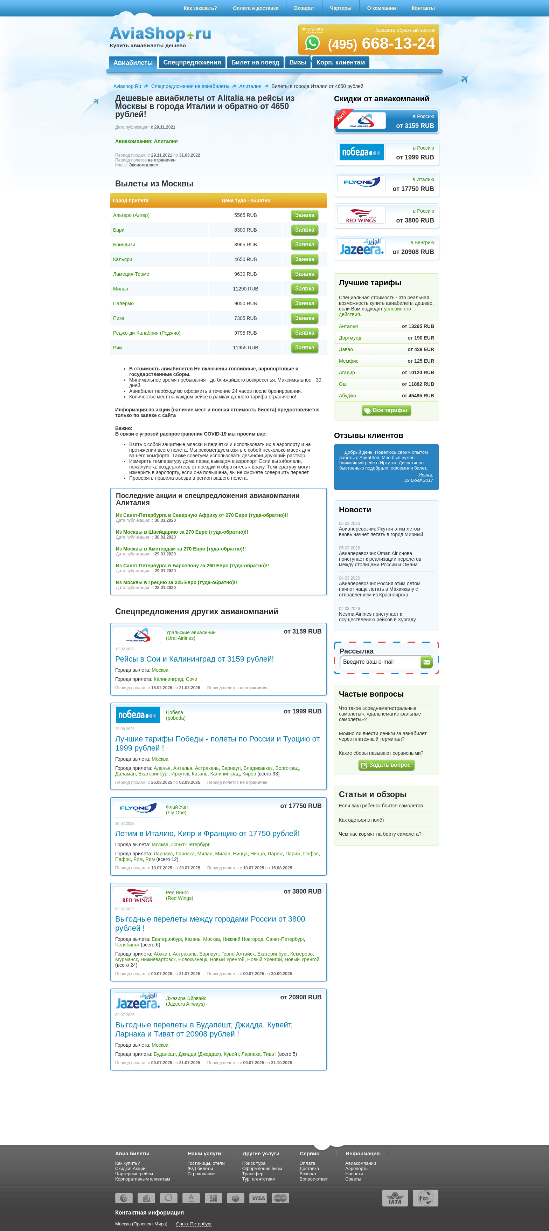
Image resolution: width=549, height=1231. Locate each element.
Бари (119, 230)
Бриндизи (124, 244)
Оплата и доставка (255, 8)
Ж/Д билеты (200, 1168)
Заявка (304, 215)
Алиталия (250, 86)
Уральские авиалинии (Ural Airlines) (191, 635)
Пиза (118, 318)
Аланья (162, 768)
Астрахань (207, 768)
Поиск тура (254, 1163)
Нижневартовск (158, 959)
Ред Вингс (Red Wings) (179, 895)
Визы (298, 62)
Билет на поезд (255, 62)
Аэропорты (357, 1168)
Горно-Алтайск (238, 954)
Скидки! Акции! (131, 1168)
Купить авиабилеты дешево (148, 45)
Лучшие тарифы (370, 282)
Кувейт (231, 1054)
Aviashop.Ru (127, 86)
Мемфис (349, 361)
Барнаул (231, 768)
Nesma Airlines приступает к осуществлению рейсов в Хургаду (377, 616)
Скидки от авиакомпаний (381, 98)
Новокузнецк (192, 959)
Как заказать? (200, 8)
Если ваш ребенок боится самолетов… (383, 805)
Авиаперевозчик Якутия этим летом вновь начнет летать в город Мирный (381, 531)
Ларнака (163, 853)
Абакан (162, 954)
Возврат (304, 8)
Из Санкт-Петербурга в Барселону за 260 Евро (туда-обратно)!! (192, 565)
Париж (275, 853)
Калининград (168, 679)
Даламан (125, 774)
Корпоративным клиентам (142, 1179)
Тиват (269, 1054)
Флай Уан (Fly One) (177, 809)
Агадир (347, 372)
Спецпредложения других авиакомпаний (196, 611)
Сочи (191, 679)
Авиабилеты (133, 62)
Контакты (423, 8)
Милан (120, 289)
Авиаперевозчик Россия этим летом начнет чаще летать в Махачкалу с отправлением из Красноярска (380, 589)
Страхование (201, 1173)
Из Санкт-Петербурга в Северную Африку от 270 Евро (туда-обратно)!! (202, 515)
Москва (160, 670)
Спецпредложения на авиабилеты (190, 86)
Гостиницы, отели (206, 1163)
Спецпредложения (192, 62)
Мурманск (126, 959)
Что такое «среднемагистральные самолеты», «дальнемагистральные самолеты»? (380, 713)
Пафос (311, 853)
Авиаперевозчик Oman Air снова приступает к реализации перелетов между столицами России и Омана (380, 558)
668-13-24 (381, 43)
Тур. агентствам (259, 1179)
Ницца (240, 853)
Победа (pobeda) (176, 715)
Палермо (123, 303)
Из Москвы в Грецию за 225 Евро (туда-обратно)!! (176, 582)
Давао (346, 349)
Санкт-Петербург (190, 844)
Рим (118, 347)
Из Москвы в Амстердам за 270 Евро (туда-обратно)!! (181, 549)
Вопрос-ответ (314, 1179)
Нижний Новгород (243, 939)
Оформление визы (262, 1168)
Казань (200, 774)
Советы (353, 1179)
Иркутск (180, 774)
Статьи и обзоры (373, 794)
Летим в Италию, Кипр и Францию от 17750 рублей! (207, 833)
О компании (381, 8)
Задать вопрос (389, 765)
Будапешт (165, 1054)
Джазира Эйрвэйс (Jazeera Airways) (186, 1001)
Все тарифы (390, 410)
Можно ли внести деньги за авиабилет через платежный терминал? (383, 736)
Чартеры (341, 8)
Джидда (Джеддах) (200, 1054)
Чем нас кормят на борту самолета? (380, 834)
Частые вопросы (371, 694)
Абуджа (347, 395)
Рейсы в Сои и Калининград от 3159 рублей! (194, 659)
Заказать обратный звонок (405, 30)
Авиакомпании (360, 1163)
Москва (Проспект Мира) (141, 1223)
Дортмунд (350, 338)
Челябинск (127, 945)
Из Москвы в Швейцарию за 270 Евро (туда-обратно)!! (182, 532)
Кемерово (301, 954)
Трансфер (253, 1173)
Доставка (309, 1168)
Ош (343, 384)
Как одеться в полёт (361, 820)
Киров (249, 774)
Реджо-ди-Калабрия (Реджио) (147, 333)
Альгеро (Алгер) (131, 215)
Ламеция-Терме (131, 274)
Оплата (307, 1163)
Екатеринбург (153, 774)
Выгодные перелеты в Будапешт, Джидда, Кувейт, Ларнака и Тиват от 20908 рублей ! (204, 1029)
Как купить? (127, 1163)
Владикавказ (257, 768)
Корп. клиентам (341, 62)
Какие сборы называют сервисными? (381, 753)
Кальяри (122, 259)
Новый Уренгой (227, 959)
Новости (355, 509)
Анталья (182, 768)
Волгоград (286, 768)
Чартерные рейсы (134, 1173)
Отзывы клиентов (368, 435)
